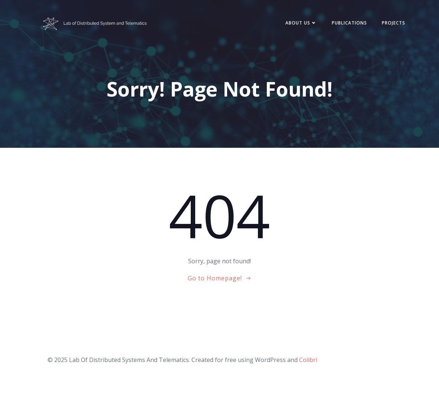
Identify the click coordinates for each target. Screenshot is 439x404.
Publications (349, 23)
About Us (301, 23)
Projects (393, 23)
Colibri (308, 360)
